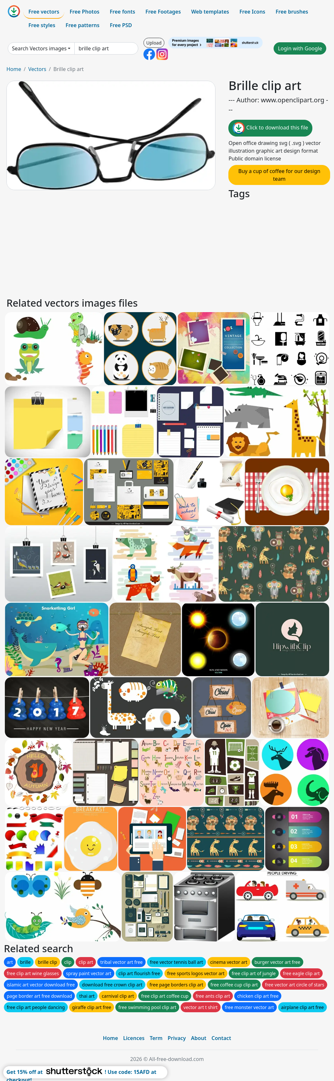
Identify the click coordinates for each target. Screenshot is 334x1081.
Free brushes (292, 11)
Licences (133, 1038)
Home (13, 69)
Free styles (41, 25)
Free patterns (82, 25)
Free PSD (121, 25)
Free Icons (252, 11)
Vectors (37, 69)
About (198, 1038)
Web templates (210, 11)
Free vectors (43, 11)
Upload (154, 43)
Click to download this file (270, 128)
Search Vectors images (39, 48)
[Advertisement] (167, 247)
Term (156, 1038)
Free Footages (163, 11)
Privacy (177, 1038)
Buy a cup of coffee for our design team (279, 175)
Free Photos (84, 11)
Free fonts (122, 11)
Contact (221, 1038)
